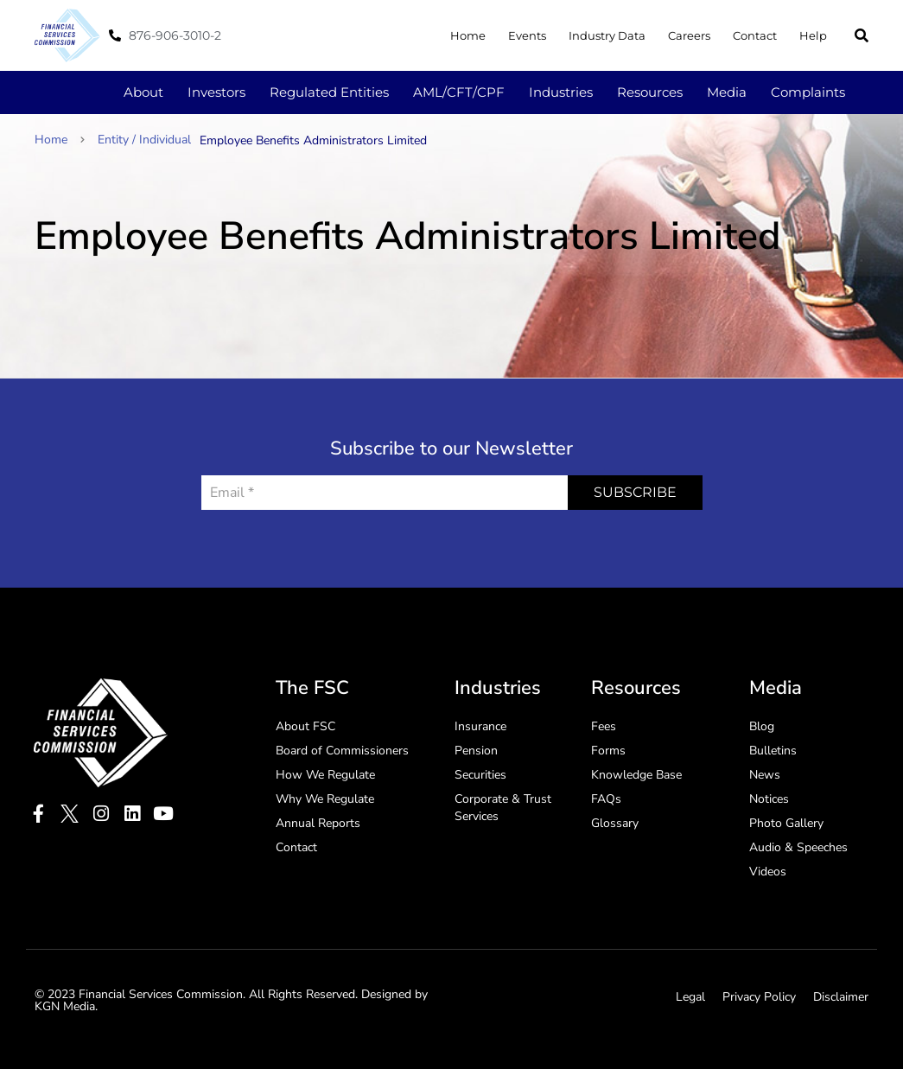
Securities (480, 775)
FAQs (606, 799)
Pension (476, 750)
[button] (861, 35)
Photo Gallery (786, 823)
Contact (755, 35)
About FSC (305, 726)
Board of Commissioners (342, 750)
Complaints (808, 92)
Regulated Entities (329, 92)
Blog (761, 726)
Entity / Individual (144, 139)
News (764, 775)
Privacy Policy (759, 997)
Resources (650, 92)
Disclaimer (840, 997)
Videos (767, 871)
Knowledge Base (636, 775)
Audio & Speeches (798, 847)
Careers (689, 35)
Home (468, 35)
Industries (561, 92)
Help (813, 35)
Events (527, 35)
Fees (603, 726)
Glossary (615, 823)
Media (727, 92)
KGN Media (65, 1006)
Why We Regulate (325, 799)
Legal (690, 997)
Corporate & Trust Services (503, 807)
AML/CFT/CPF (459, 92)
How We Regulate (325, 775)
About (143, 92)
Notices (769, 799)
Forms (608, 750)
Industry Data (607, 35)
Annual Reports (318, 823)
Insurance (480, 726)
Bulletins (773, 750)
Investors (216, 92)
